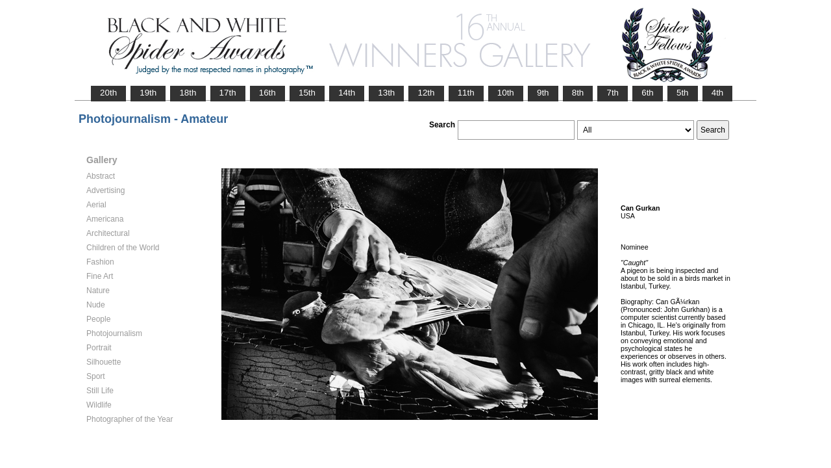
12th (425, 93)
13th (386, 93)
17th (227, 93)
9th (543, 93)
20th (108, 93)
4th (717, 93)
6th (647, 93)
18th (187, 93)
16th (267, 93)
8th (578, 93)
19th (148, 93)
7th (612, 93)
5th (682, 93)
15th (307, 93)
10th (505, 93)
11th (466, 93)
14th (346, 93)
